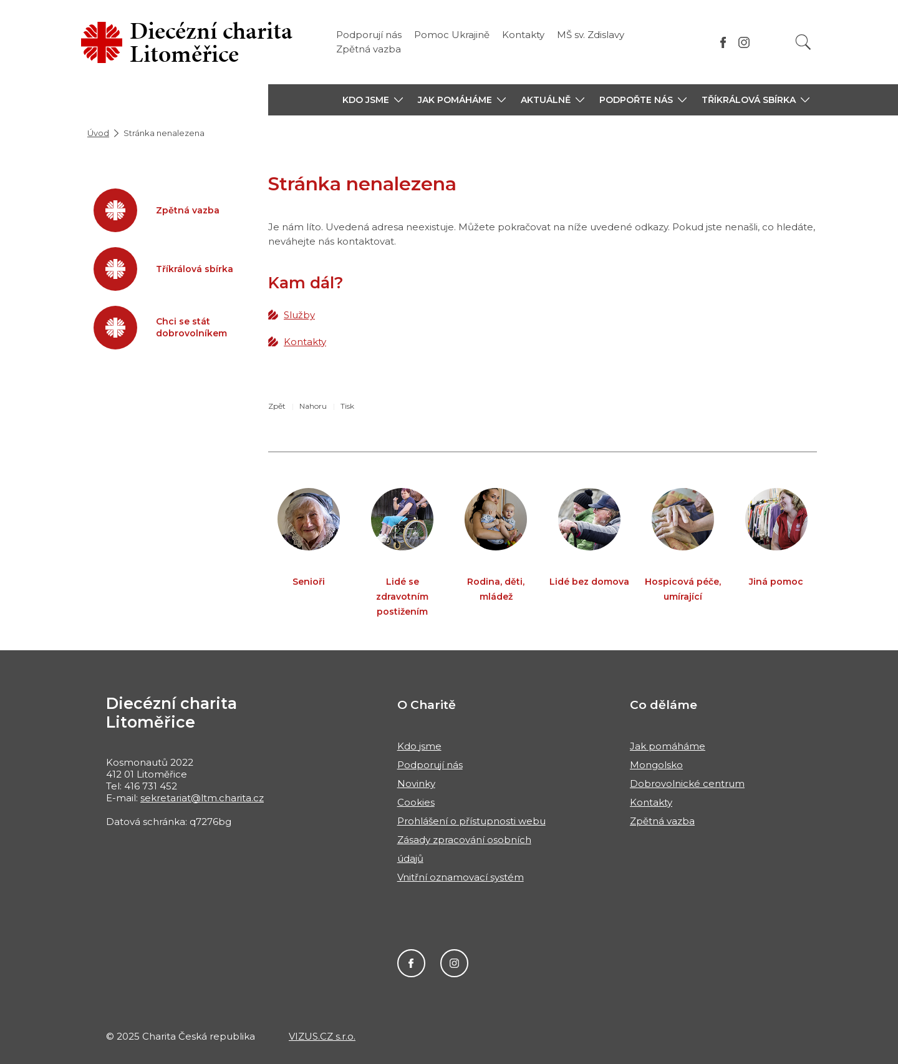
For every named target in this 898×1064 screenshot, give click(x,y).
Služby (299, 315)
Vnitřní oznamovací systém (460, 877)
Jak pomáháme (667, 746)
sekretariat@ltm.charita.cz (202, 798)
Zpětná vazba (368, 49)
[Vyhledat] (803, 42)
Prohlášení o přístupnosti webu (471, 821)
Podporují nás (369, 35)
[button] (372, 99)
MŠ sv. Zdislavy (590, 35)
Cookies (416, 802)
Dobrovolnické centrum (687, 783)
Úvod (98, 133)
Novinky (416, 783)
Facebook (411, 963)
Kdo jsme (419, 746)
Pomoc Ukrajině (452, 35)
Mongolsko (656, 765)
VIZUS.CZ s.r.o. (322, 1036)
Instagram (454, 963)
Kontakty (523, 35)
